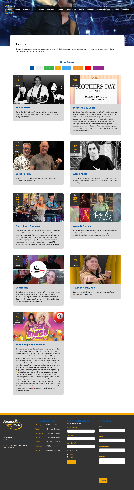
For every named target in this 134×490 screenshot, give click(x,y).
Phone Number (104, 447)
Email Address (72, 427)
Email (101, 437)
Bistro (41, 10)
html (71, 455)
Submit (103, 481)
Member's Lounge (29, 10)
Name (101, 427)
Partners (90, 10)
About (17, 10)
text (71, 457)
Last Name (71, 443)
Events (81, 10)
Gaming (60, 10)
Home (10, 10)
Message (102, 456)
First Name (71, 435)
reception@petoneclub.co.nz (18, 440)
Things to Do (71, 10)
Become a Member (103, 10)
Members (125, 10)
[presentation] (113, 475)
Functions (50, 10)
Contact (116, 10)
